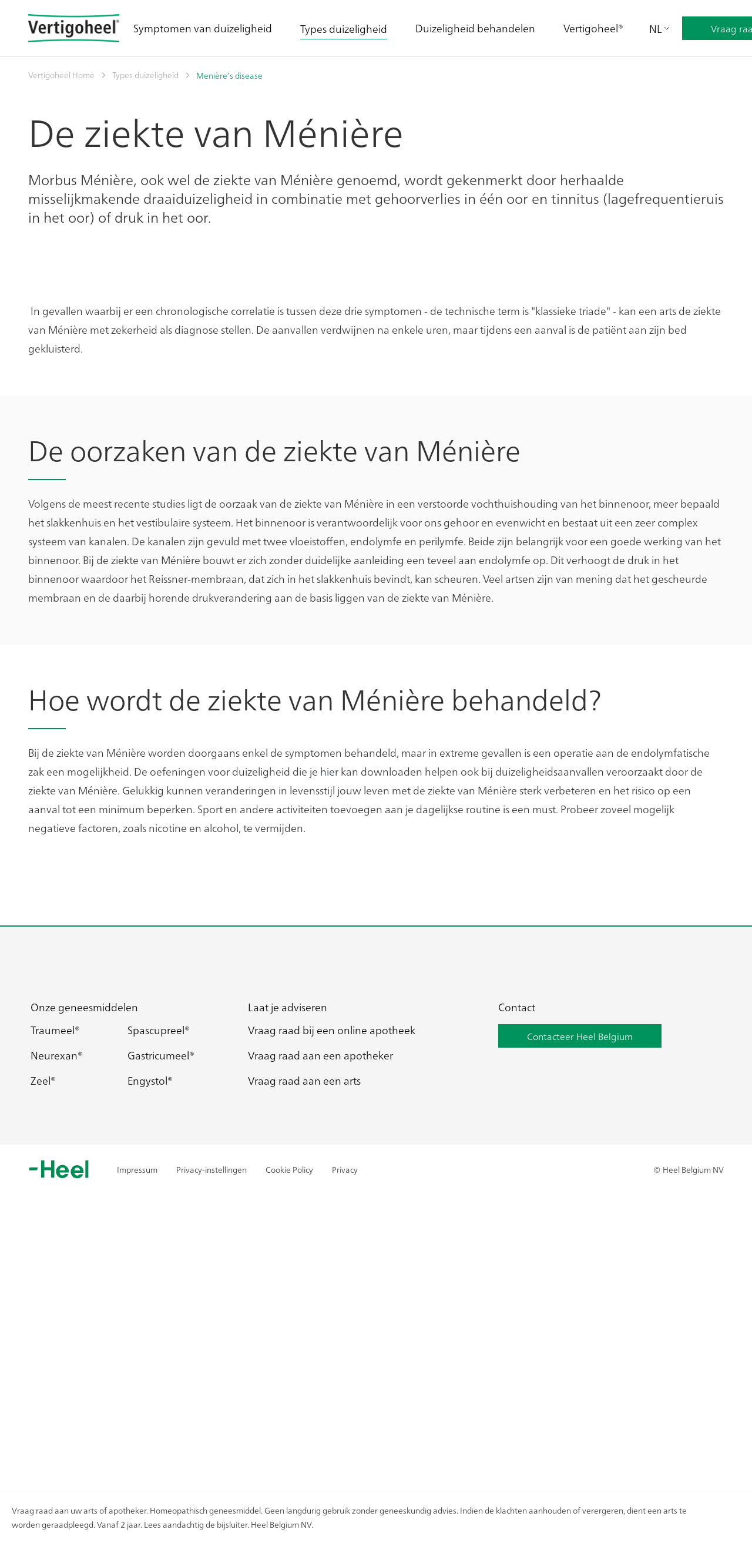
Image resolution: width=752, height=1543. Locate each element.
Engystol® (150, 1378)
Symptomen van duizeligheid (202, 28)
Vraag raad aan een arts (304, 1378)
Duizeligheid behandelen (475, 28)
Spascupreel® (158, 1328)
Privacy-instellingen (211, 1467)
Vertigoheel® (593, 28)
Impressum (137, 1467)
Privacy (345, 1467)
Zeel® (43, 1378)
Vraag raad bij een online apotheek (331, 1328)
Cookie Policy (289, 1467)
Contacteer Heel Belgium (580, 1334)
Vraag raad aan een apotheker (320, 1353)
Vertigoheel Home (61, 74)
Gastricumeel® (160, 1353)
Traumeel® (55, 1328)
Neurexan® (57, 1353)
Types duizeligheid (343, 28)
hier (329, 1069)
